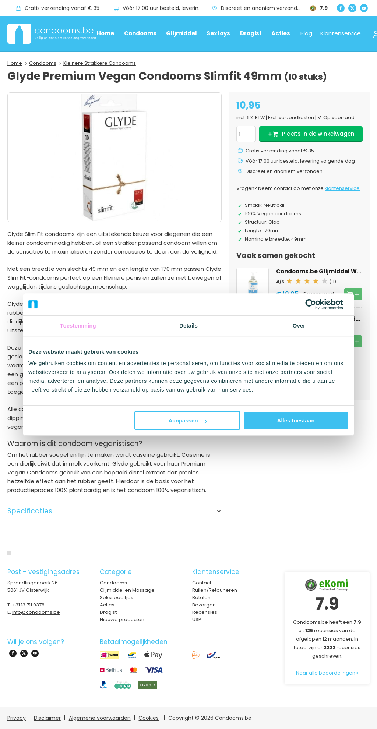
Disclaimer (47, 718)
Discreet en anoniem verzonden (262, 8)
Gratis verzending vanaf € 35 (62, 8)
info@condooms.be (36, 612)
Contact (201, 582)
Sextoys (218, 33)
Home (105, 33)
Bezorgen (204, 604)
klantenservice (342, 188)
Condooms (140, 33)
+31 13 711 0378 (28, 604)
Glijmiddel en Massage (127, 590)
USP (196, 619)
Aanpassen (188, 420)
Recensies (204, 612)
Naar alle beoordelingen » (327, 673)
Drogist (251, 33)
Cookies (148, 718)
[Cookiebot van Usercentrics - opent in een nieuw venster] (316, 304)
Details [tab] (188, 325)
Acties (280, 33)
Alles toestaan (296, 420)
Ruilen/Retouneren (214, 590)
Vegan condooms (279, 213)
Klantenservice (340, 33)
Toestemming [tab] (78, 325)
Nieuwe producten (122, 619)
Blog (306, 33)
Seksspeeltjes (116, 597)
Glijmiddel (181, 33)
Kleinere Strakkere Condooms (99, 63)
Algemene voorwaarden (100, 718)
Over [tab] (299, 325)
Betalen (201, 597)
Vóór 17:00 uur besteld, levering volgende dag (167, 8)
